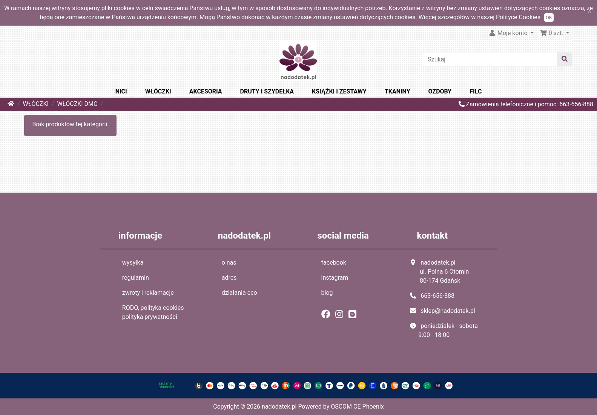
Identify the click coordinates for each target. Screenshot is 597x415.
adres (229, 277)
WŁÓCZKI (158, 91)
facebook (333, 262)
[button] (554, 33)
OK (549, 17)
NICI (121, 91)
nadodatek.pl (279, 406)
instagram (334, 277)
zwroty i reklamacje (148, 292)
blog (327, 292)
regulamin (135, 277)
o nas (229, 262)
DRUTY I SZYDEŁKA (267, 91)
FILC (476, 91)
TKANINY (397, 91)
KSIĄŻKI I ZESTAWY (339, 91)
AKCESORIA (205, 91)
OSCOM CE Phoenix (357, 406)
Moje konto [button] (508, 33)
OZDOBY (440, 91)
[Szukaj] (490, 59)
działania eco (239, 292)
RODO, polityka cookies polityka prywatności (153, 312)
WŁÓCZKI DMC (77, 103)
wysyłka (133, 262)
